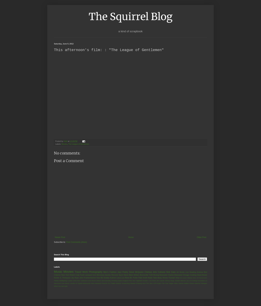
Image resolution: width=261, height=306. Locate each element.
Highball (139, 281)
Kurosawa (201, 281)
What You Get (59, 286)
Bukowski (163, 275)
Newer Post (60, 237)
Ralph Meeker (116, 283)
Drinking (114, 281)
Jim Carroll (160, 281)
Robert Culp (74, 275)
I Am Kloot (152, 281)
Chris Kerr (76, 281)
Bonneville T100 (146, 275)
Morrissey (101, 275)
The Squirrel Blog (130, 16)
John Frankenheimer (87, 278)
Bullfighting (63, 281)
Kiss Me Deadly (103, 278)
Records (114, 275)
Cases (70, 281)
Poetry (125, 272)
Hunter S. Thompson (62, 278)
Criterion (57, 275)
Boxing (156, 275)
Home (131, 237)
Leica (119, 278)
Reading (192, 272)
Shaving (139, 283)
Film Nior (132, 281)
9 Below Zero (191, 278)
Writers (136, 275)
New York (65, 275)
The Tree (165, 283)
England (125, 281)
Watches (197, 283)
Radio (150, 278)
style (66, 286)
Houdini (145, 281)
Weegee (204, 283)
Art (177, 272)
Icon (94, 275)
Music (58, 272)
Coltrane (84, 281)
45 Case (183, 278)
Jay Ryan (75, 278)
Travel (78, 272)
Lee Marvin (65, 283)
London (72, 283)
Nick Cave (171, 272)
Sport (121, 275)
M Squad (79, 283)
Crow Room (91, 281)
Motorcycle (86, 283)
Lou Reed (125, 278)
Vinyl (177, 278)
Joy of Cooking (191, 281)
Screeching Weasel (128, 283)
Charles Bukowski (175, 275)
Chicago (186, 275)
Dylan (120, 281)
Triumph (171, 278)
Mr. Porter (134, 278)
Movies (64, 144)
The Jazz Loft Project (153, 283)
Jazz (119, 272)
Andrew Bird (202, 272)
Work (85, 272)
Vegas (171, 283)
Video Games (178, 283)
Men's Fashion (110, 272)
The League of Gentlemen (78, 144)
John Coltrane (159, 272)
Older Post (201, 237)
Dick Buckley (106, 281)
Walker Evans (189, 283)
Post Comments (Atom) (76, 242)
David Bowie (202, 275)
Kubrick (113, 278)
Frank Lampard (86, 275)
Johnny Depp (169, 281)
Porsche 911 (106, 283)
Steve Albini (128, 275)
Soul (143, 283)
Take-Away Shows (160, 278)
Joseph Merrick (180, 281)
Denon (99, 281)
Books (182, 272)
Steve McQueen (136, 272)
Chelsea (148, 272)
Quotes (108, 275)
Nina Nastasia (96, 283)
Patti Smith (142, 278)
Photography (95, 272)
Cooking (193, 275)
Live (187, 272)
